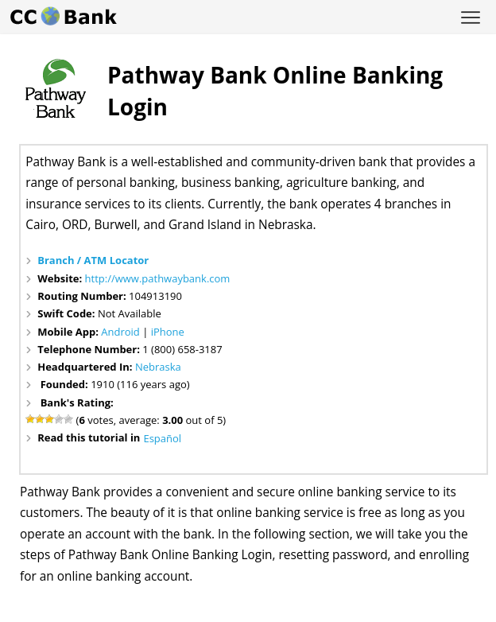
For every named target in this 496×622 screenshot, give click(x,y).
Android (120, 332)
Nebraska (158, 367)
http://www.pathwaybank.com (158, 278)
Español (162, 438)
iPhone (167, 332)
